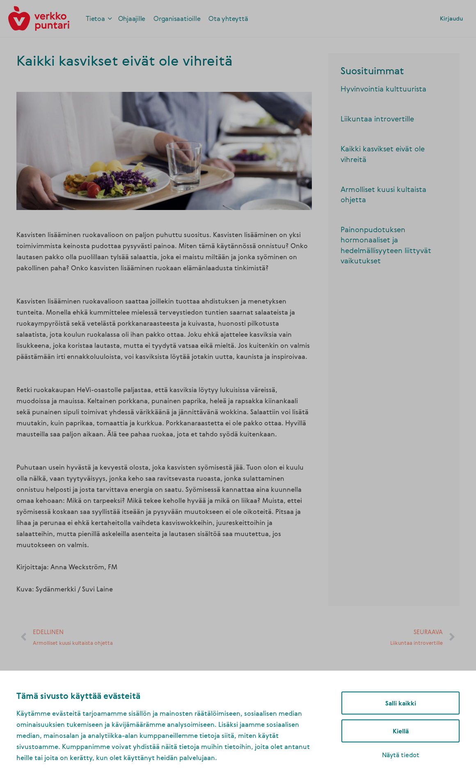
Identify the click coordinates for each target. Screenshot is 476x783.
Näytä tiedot (400, 755)
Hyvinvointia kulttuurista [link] (383, 89)
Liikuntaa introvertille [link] (377, 118)
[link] (38, 17)
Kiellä (401, 731)
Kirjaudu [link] (451, 18)
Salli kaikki (400, 703)
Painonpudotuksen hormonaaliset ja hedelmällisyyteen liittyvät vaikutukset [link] (386, 244)
